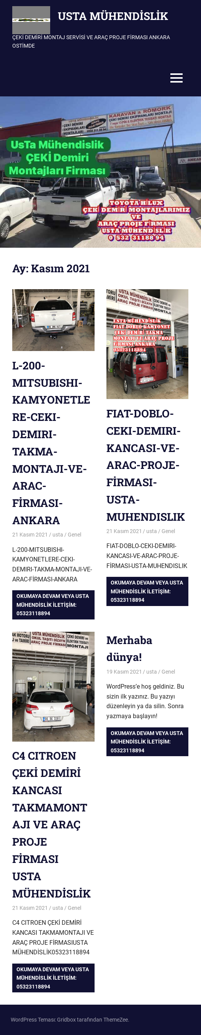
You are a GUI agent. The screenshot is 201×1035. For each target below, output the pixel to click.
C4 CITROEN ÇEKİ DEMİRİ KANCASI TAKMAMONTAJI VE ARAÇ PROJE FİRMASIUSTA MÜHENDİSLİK (51, 824)
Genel (74, 535)
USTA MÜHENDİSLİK (113, 16)
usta (57, 535)
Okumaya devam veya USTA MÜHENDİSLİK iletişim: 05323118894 (52, 604)
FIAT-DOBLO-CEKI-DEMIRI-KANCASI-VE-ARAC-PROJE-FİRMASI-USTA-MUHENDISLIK (145, 465)
